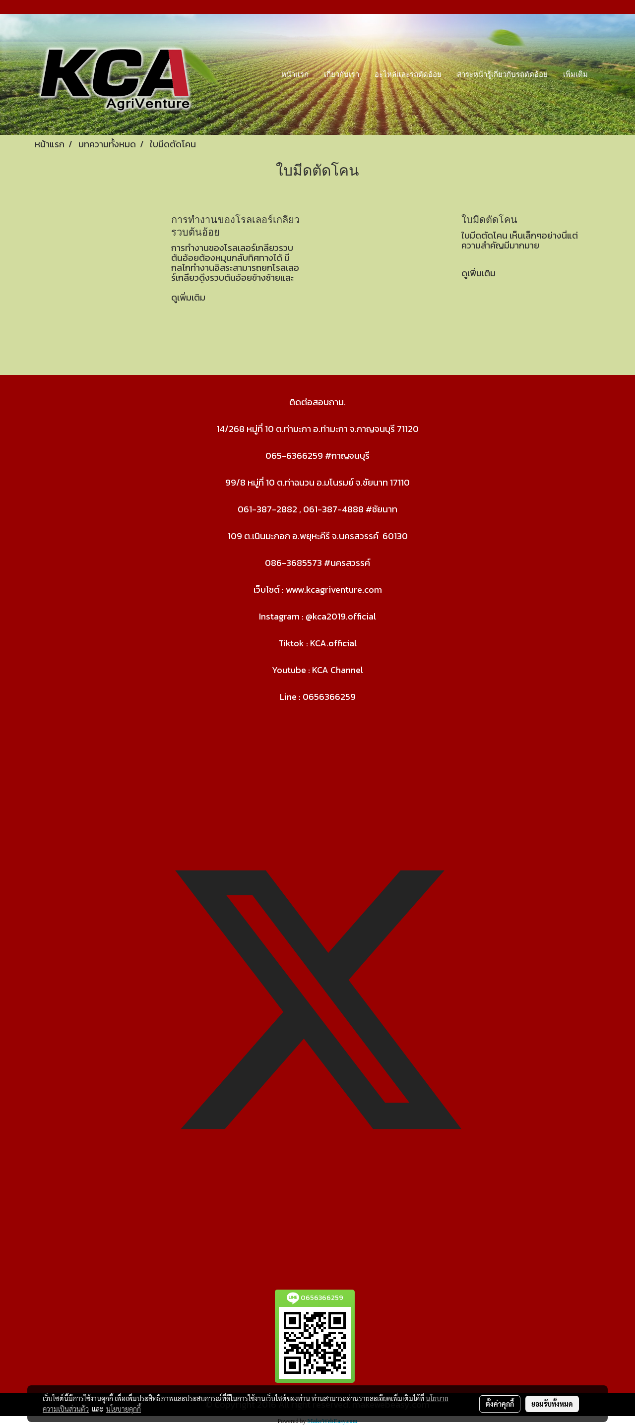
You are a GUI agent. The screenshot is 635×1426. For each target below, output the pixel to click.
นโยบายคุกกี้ (123, 1408)
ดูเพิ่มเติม (189, 297)
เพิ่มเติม (575, 74)
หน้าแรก (295, 74)
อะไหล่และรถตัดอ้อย (408, 74)
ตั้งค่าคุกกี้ (500, 1403)
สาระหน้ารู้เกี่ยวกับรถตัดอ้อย (502, 74)
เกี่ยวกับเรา (341, 74)
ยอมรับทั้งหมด (552, 1403)
